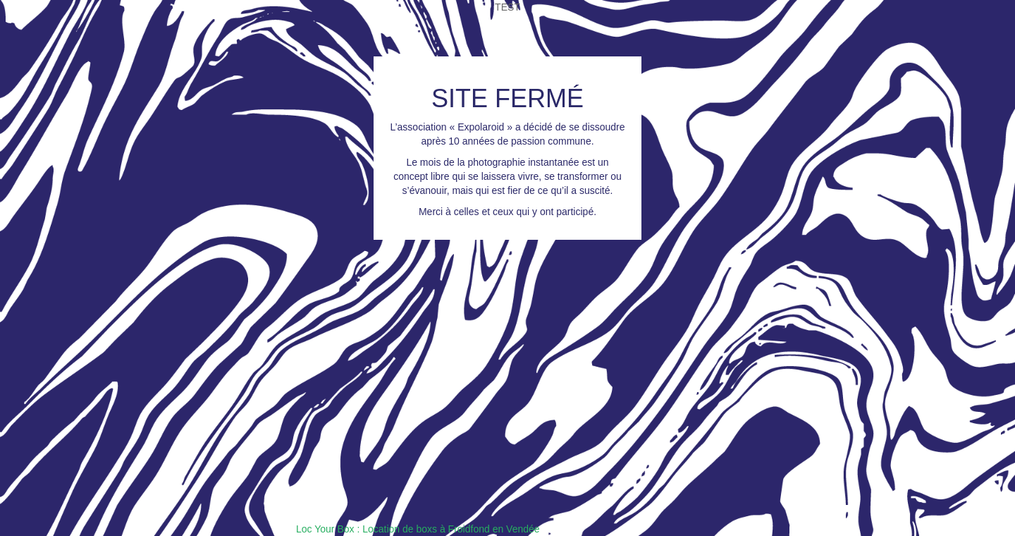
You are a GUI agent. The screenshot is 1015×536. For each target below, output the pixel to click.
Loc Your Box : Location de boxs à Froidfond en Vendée (418, 529)
